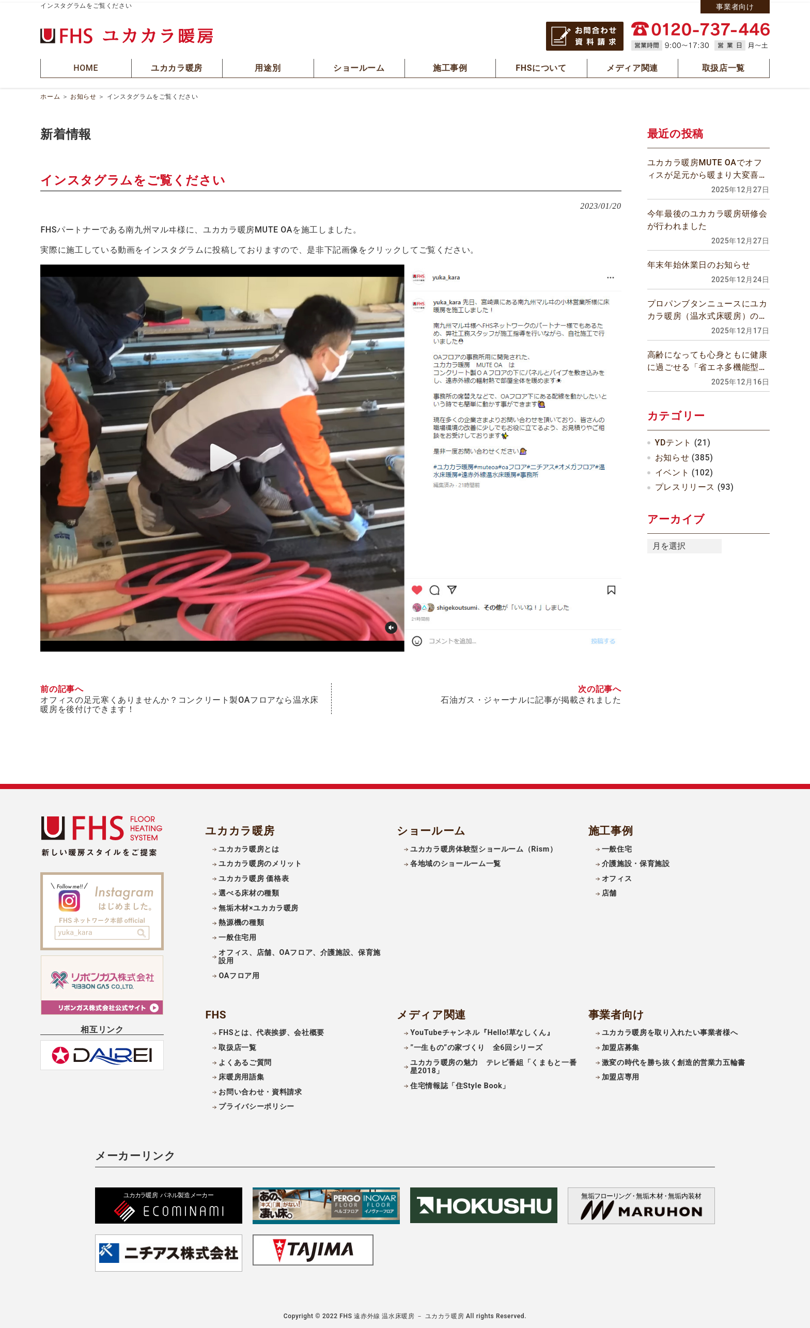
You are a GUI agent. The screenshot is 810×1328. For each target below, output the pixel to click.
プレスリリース (685, 485)
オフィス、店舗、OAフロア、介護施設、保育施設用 (300, 954)
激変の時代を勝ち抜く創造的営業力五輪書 (673, 1060)
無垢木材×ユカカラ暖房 (259, 906)
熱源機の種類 (241, 920)
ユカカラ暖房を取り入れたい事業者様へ (670, 1030)
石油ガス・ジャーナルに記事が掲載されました (531, 698)
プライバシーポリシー (256, 1104)
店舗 (609, 891)
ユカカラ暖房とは (249, 846)
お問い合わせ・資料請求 (260, 1090)
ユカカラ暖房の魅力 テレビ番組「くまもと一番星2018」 (493, 1064)
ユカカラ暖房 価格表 (254, 876)
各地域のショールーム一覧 (455, 861)
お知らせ (83, 95)
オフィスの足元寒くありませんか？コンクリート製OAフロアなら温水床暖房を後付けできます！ (179, 702)
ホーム (50, 95)
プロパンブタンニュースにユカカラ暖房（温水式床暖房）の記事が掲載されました (707, 309)
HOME (86, 67)
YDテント (673, 441)
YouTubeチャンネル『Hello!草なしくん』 (482, 1030)
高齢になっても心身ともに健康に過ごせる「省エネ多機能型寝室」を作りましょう (707, 360)
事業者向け (735, 7)
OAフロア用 (239, 973)
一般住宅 (617, 846)
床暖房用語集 (241, 1075)
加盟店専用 (621, 1075)
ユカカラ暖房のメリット (260, 861)
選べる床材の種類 (249, 891)
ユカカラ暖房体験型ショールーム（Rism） (483, 846)
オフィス (617, 876)
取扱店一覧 (237, 1045)
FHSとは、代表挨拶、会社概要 (271, 1030)
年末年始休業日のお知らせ (699, 263)
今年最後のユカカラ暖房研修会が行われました (707, 218)
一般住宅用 (237, 935)
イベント (672, 470)
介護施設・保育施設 (636, 861)
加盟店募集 (621, 1045)
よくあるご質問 (245, 1060)
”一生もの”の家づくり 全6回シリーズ (476, 1045)
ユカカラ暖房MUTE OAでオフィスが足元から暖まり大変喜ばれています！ (707, 168)
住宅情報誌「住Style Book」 (460, 1083)
